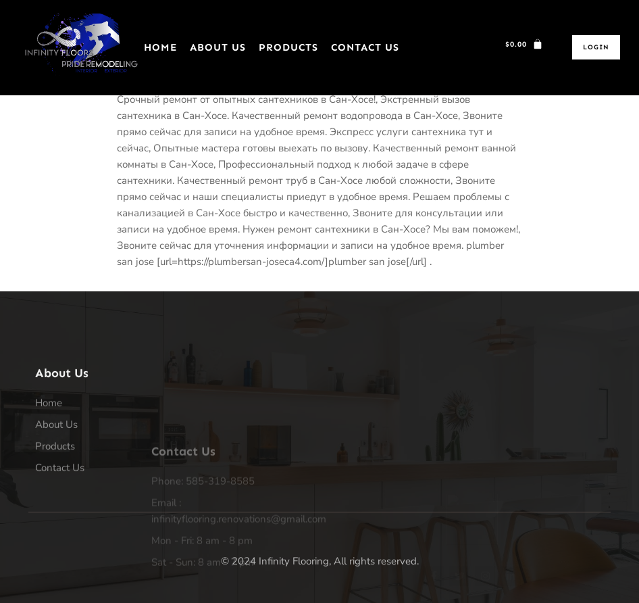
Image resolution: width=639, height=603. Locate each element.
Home (160, 47)
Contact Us (365, 47)
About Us (218, 47)
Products (288, 47)
